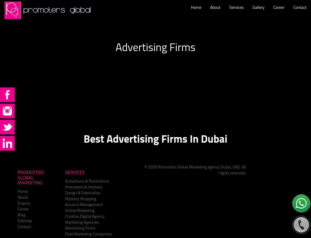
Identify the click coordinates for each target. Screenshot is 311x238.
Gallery (259, 13)
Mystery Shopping (81, 198)
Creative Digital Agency (85, 216)
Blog (21, 215)
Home (196, 13)
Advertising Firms (80, 228)
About (215, 13)
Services (236, 13)
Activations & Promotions (87, 181)
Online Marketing (80, 210)
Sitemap (25, 220)
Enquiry (24, 203)
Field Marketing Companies (88, 234)
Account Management (84, 204)
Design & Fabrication (83, 193)
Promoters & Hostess (83, 187)
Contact (300, 13)
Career (278, 13)
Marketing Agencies (82, 222)
